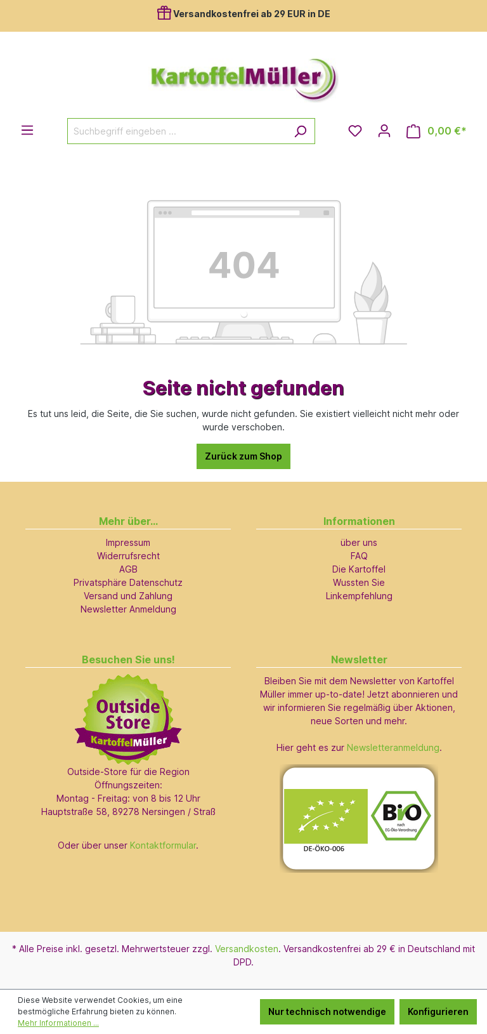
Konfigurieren (438, 1011)
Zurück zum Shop (243, 456)
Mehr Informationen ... (58, 1023)
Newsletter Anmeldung (128, 609)
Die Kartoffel (359, 569)
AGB (128, 569)
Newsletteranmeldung (393, 747)
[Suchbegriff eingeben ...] (176, 131)
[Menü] (27, 130)
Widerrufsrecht (128, 555)
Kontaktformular (163, 845)
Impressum (128, 542)
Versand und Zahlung (128, 595)
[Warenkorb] (436, 131)
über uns (359, 542)
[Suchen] (300, 131)
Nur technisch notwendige (327, 1011)
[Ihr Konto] (384, 131)
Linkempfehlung (359, 595)
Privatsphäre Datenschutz (128, 582)
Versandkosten (246, 948)
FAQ (359, 555)
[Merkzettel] (355, 131)
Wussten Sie (359, 582)
